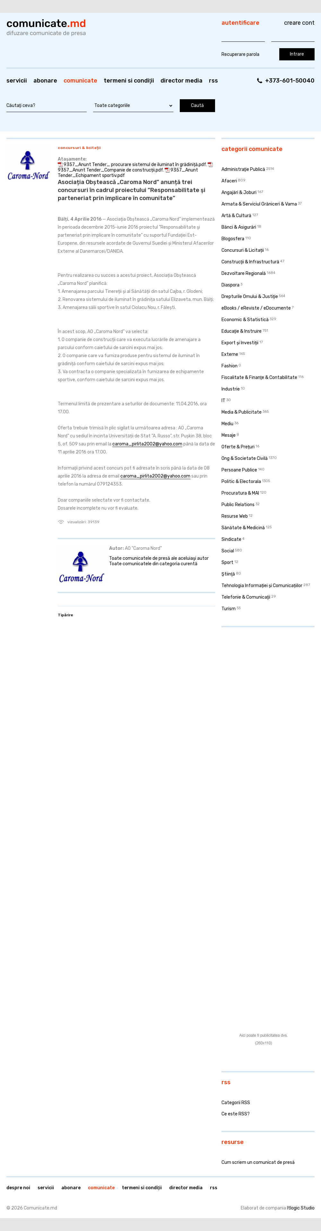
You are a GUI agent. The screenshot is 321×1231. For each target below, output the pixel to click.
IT (223, 400)
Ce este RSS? (235, 1114)
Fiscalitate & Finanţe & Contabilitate (259, 377)
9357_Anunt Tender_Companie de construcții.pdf (110, 170)
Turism (228, 608)
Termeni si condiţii (129, 80)
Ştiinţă (228, 574)
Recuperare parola (240, 54)
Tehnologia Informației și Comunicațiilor (261, 585)
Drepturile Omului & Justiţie (249, 296)
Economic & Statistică (245, 319)
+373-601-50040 (290, 80)
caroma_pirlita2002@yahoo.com (147, 444)
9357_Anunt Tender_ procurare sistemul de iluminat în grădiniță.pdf (135, 164)
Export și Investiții (239, 343)
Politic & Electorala (241, 481)
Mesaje (228, 435)
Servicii (16, 80)
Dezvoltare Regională (243, 273)
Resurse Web (234, 516)
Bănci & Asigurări (238, 227)
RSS (213, 80)
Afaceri (229, 181)
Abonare (45, 80)
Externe (229, 354)
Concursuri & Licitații (79, 147)
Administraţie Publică (243, 169)
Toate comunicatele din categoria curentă (153, 564)
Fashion (229, 366)
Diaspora (230, 285)
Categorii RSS (235, 1102)
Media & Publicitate (241, 412)
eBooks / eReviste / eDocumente (256, 308)
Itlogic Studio (301, 1208)
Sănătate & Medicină (243, 528)
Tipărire (65, 615)
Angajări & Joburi (238, 192)
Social (227, 551)
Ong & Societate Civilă (244, 458)
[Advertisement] (250, 730)
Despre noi (18, 1188)
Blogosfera (232, 239)
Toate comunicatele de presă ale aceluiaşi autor (159, 558)
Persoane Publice (239, 470)
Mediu (227, 423)
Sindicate (231, 539)
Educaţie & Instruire (241, 331)
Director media (181, 80)
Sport (227, 562)
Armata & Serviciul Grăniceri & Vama (259, 204)
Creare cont (299, 22)
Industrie (230, 389)
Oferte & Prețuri (238, 447)
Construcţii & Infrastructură (250, 262)
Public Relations (238, 504)
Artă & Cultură (236, 215)
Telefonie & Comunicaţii (245, 597)
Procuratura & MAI (240, 493)
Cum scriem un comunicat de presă (258, 1162)
